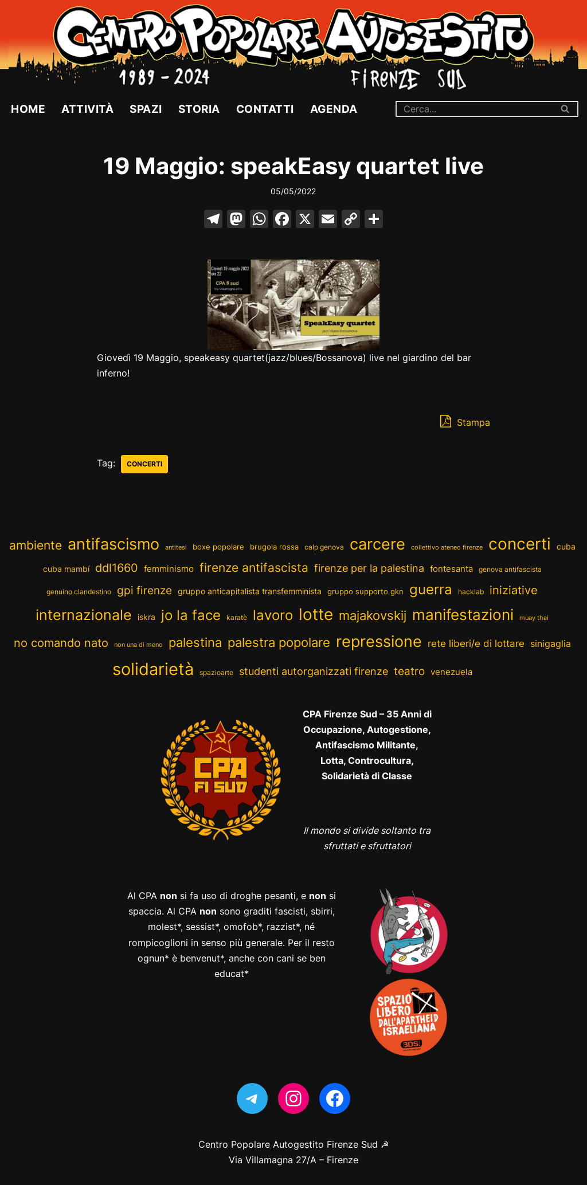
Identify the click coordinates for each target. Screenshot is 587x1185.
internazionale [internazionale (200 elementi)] (84, 614)
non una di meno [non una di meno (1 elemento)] (138, 645)
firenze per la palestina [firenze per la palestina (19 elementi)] (369, 568)
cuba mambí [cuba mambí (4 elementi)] (66, 569)
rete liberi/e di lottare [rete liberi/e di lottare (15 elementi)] (476, 643)
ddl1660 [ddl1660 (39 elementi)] (116, 567)
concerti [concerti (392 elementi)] (519, 544)
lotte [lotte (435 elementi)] (316, 614)
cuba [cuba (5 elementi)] (566, 546)
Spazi (146, 109)
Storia (199, 109)
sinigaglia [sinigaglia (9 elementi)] (550, 643)
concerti (144, 464)
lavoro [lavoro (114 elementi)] (273, 615)
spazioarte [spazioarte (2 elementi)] (216, 672)
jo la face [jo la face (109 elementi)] (191, 615)
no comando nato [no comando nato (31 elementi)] (61, 643)
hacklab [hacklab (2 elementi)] (471, 591)
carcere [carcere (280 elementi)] (377, 544)
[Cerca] (474, 109)
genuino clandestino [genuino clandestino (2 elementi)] (78, 591)
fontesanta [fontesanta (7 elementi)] (451, 568)
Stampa (465, 421)
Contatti (265, 109)
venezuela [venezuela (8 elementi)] (451, 671)
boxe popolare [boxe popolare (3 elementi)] (218, 547)
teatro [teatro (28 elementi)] (409, 671)
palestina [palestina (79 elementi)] (195, 642)
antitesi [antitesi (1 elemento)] (176, 547)
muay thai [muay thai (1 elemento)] (534, 618)
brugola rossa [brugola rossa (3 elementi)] (274, 547)
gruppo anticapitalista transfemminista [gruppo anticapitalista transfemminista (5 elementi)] (250, 591)
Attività (87, 109)
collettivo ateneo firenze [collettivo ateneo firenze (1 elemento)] (447, 547)
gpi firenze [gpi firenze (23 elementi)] (144, 590)
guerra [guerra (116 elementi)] (430, 589)
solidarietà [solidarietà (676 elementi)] (153, 669)
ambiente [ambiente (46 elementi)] (35, 545)
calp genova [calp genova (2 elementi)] (324, 547)
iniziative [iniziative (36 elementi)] (514, 590)
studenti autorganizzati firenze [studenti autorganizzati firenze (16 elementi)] (313, 671)
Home (28, 109)
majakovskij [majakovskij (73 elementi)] (372, 615)
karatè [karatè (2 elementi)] (236, 617)
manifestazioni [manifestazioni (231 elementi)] (463, 614)
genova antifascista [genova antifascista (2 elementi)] (510, 569)
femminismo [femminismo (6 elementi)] (169, 569)
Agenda (334, 109)
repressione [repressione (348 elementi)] (379, 641)
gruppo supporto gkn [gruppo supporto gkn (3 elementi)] (365, 591)
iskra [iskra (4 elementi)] (146, 617)
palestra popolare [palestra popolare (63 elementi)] (279, 642)
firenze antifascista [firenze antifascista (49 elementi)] (253, 567)
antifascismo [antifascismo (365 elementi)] (113, 544)
